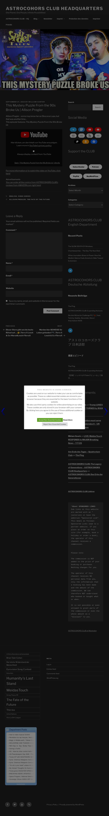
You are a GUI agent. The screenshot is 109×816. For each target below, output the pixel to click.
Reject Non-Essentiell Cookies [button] (54, 424)
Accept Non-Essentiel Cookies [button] (50, 420)
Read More (68, 420)
